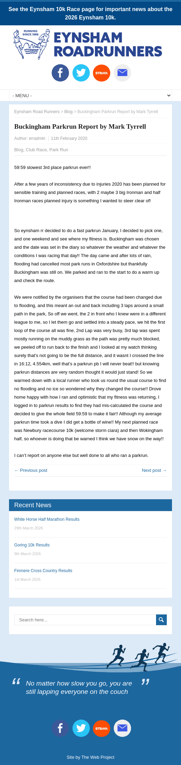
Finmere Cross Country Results (43, 570)
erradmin (37, 138)
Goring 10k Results (32, 545)
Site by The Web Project (90, 757)
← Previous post (30, 470)
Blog (18, 149)
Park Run (58, 149)
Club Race (36, 149)
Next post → (154, 470)
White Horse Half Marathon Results (46, 519)
